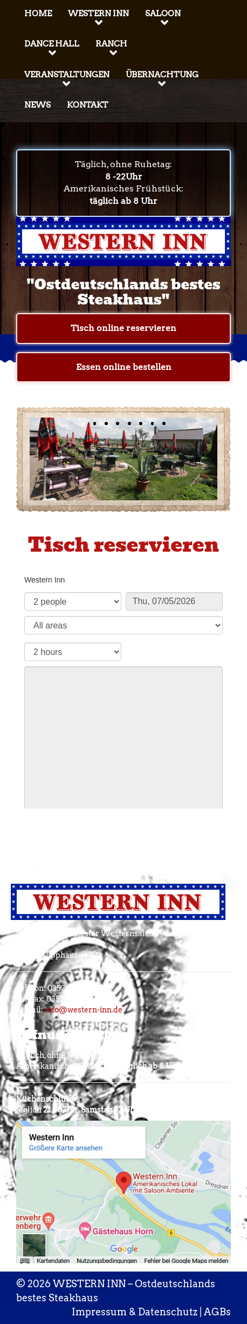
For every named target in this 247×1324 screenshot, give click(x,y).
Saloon (163, 13)
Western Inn (98, 13)
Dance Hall (51, 44)
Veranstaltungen (66, 75)
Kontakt (87, 105)
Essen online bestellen (123, 367)
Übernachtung (162, 75)
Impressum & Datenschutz (134, 1312)
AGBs (217, 1312)
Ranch (111, 44)
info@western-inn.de (83, 1009)
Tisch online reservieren (123, 328)
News (37, 105)
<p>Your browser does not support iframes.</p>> (123, 687)
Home (38, 13)
